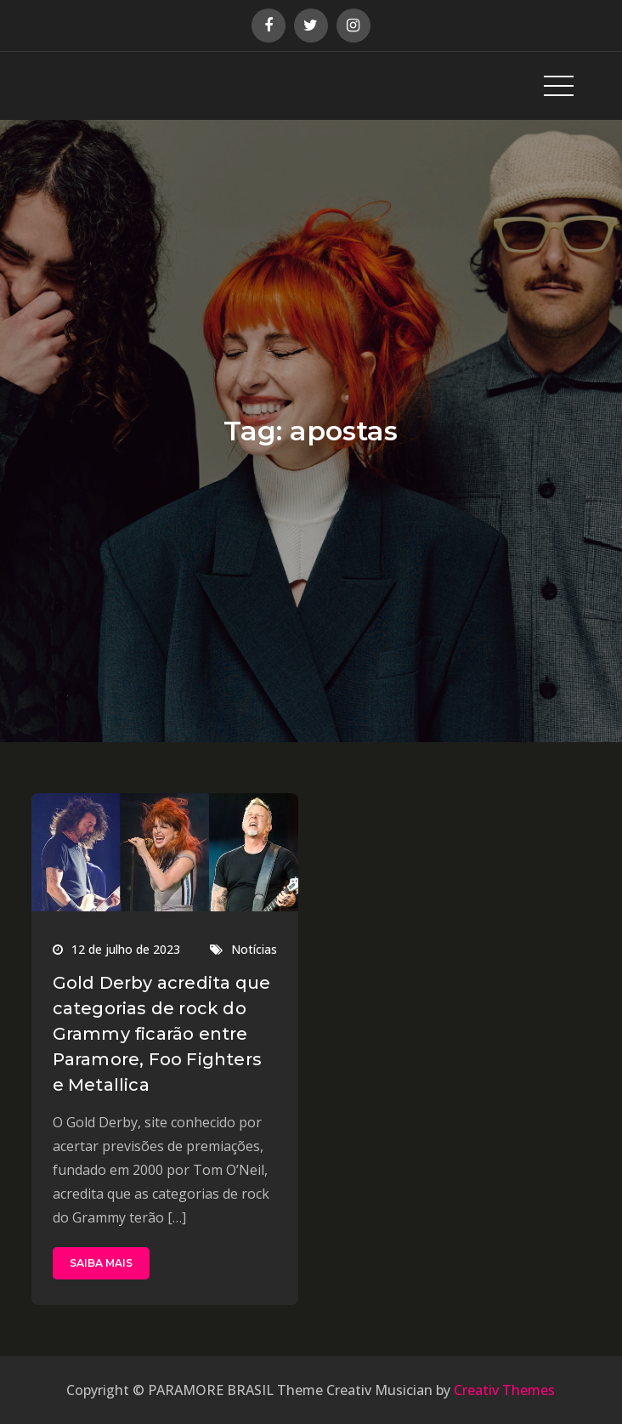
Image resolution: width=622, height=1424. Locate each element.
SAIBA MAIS (101, 1263)
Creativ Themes (504, 1390)
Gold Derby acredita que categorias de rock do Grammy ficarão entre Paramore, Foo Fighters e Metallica (162, 1034)
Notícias (254, 949)
